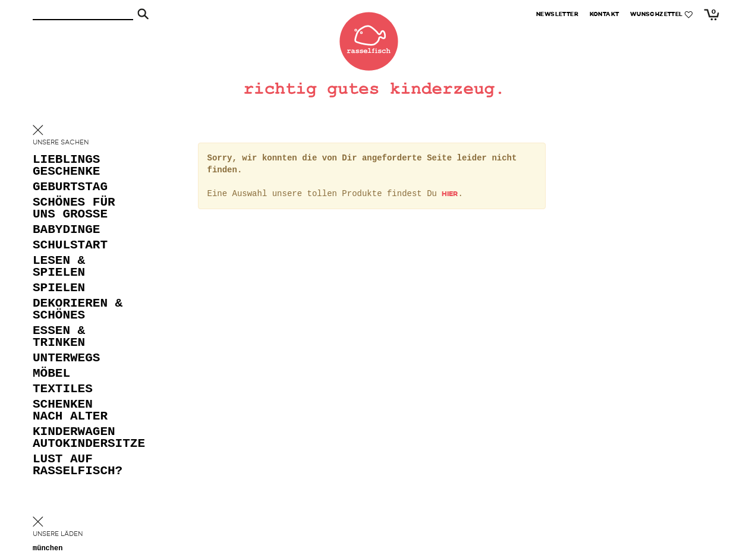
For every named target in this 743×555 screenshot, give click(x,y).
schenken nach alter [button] (70, 411)
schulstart (70, 245)
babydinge (66, 230)
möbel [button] (51, 374)
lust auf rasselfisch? (77, 465)
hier (450, 194)
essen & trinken (59, 337)
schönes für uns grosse (74, 209)
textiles (63, 389)
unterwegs (66, 358)
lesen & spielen (59, 267)
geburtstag (70, 187)
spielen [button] (59, 288)
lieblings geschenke (66, 166)
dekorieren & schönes (77, 310)
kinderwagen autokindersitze (80, 438)
